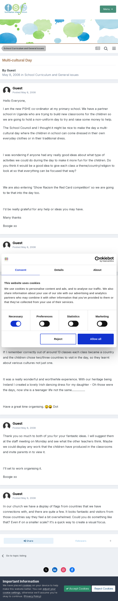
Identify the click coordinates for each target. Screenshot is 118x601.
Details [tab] (59, 269)
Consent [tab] (20, 269)
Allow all (95, 338)
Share (28, 538)
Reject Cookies (103, 588)
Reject (58, 338)
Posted (24, 90)
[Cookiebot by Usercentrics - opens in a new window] (97, 259)
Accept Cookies (77, 588)
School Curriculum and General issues (51, 72)
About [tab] (97, 269)
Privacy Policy (32, 596)
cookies (26, 585)
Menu (108, 9)
